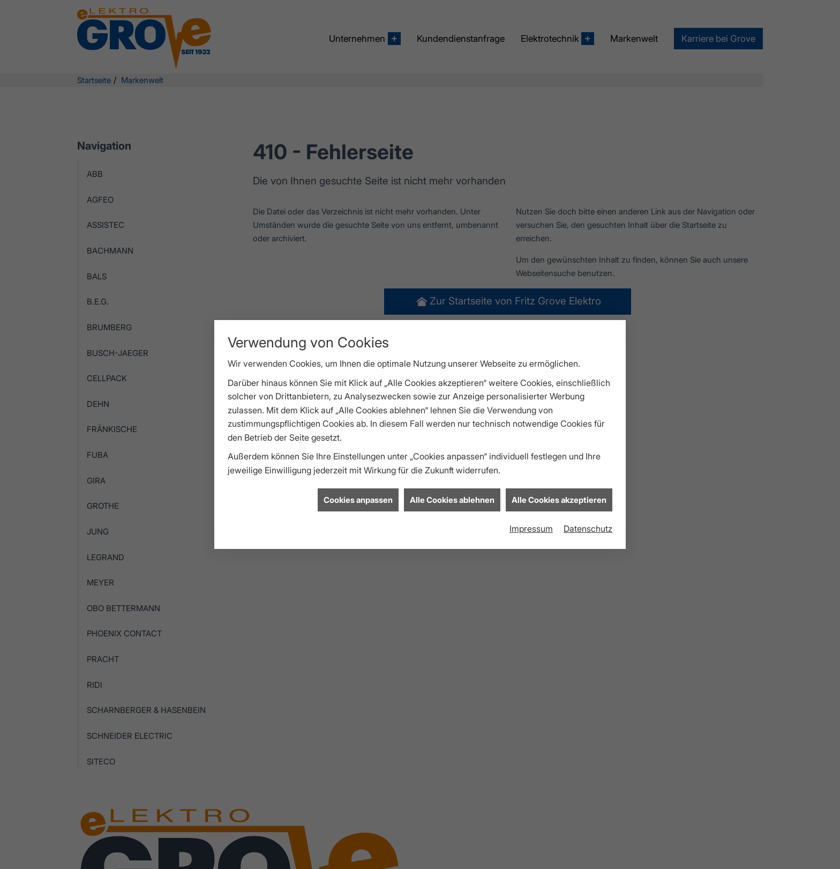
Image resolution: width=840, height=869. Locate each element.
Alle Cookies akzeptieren (559, 490)
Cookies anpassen (358, 490)
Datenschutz (588, 519)
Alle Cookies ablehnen (452, 490)
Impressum (531, 519)
